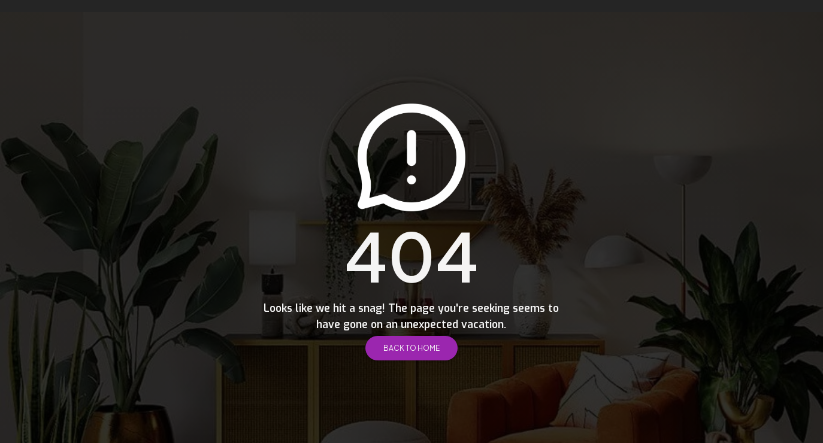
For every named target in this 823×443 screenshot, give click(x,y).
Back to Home (411, 348)
